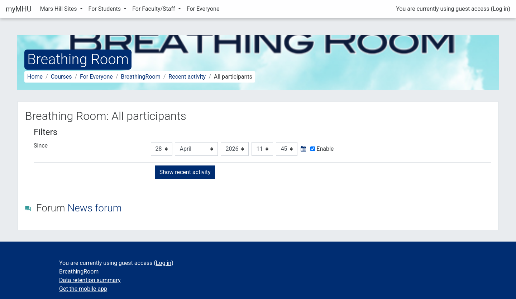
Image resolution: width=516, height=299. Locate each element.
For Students (106, 8)
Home (35, 76)
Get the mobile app (83, 288)
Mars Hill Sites (59, 8)
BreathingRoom (140, 76)
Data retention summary (89, 280)
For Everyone (203, 8)
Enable (322, 148)
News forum (94, 208)
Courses (61, 76)
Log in (500, 8)
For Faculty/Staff (154, 8)
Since (41, 145)
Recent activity (187, 76)
